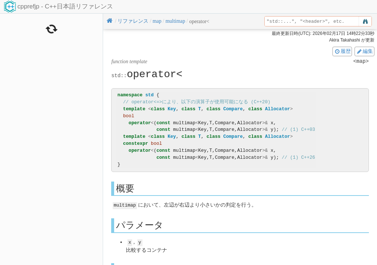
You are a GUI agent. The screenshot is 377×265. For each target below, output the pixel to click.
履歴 (342, 51)
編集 (364, 51)
